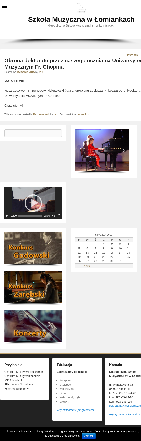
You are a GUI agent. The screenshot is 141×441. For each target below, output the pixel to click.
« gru (87, 265)
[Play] (7, 215)
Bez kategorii (41, 114)
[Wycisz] (53, 215)
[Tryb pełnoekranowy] (59, 215)
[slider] (30, 216)
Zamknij (88, 436)
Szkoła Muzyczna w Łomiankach (81, 19)
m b (41, 72)
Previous (131, 54)
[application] (33, 203)
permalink (82, 114)
